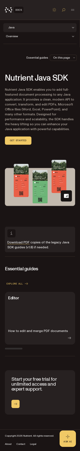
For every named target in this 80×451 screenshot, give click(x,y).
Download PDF (18, 242)
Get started (18, 140)
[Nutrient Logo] (14, 10)
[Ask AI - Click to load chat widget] (68, 438)
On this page (64, 58)
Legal (33, 444)
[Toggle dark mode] (54, 10)
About (8, 444)
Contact (20, 444)
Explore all (18, 283)
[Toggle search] (64, 10)
